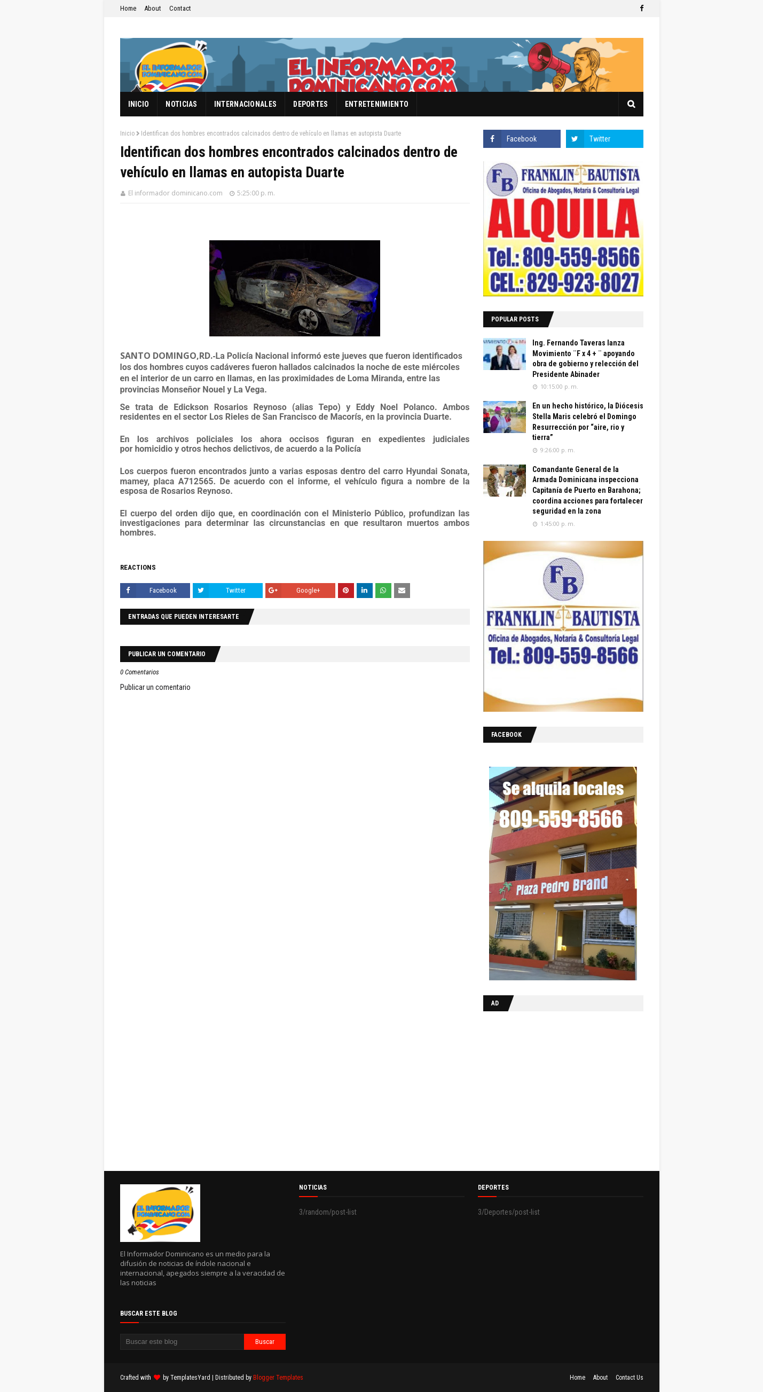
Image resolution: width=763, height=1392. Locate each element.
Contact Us (629, 1377)
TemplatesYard (190, 1377)
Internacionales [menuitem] (245, 104)
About (152, 8)
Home (128, 8)
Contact (180, 8)
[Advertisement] (550, 1088)
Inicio (127, 133)
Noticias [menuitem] (181, 104)
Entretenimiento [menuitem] (377, 104)
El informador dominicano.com (175, 193)
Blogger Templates (278, 1377)
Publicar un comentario (155, 687)
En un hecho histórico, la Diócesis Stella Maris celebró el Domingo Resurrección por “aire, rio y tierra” (587, 422)
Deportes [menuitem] (310, 104)
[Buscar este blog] (182, 1342)
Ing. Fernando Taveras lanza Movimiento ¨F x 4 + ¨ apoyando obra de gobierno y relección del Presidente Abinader (585, 359)
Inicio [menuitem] (139, 104)
